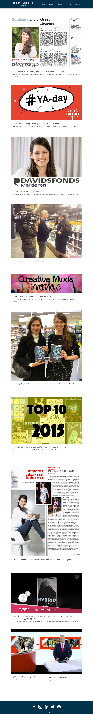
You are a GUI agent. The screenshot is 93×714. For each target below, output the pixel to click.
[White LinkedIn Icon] (46, 706)
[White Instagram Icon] (40, 706)
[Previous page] (42, 690)
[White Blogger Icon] (59, 706)
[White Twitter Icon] (52, 706)
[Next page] (51, 690)
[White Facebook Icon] (34, 706)
